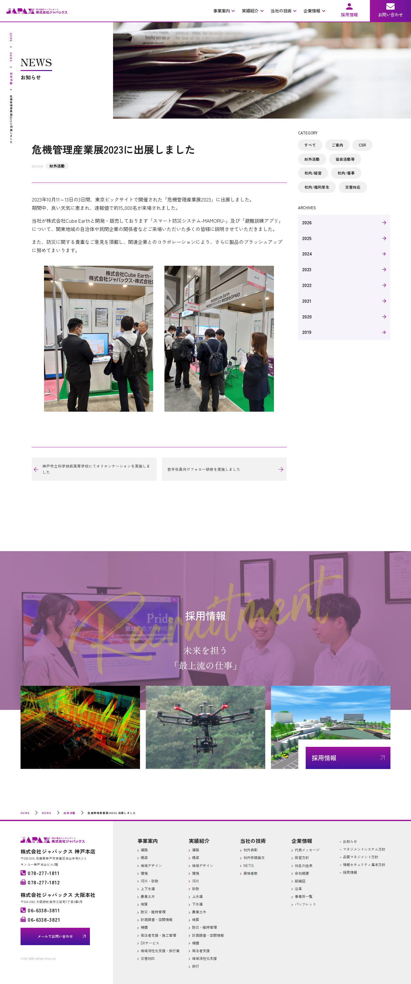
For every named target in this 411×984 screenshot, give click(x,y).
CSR (362, 145)
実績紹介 (199, 841)
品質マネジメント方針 (360, 856)
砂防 (195, 888)
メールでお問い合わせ (55, 936)
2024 (307, 253)
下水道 (197, 904)
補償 (144, 927)
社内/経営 (313, 172)
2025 (306, 238)
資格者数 (250, 873)
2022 (306, 285)
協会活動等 (345, 159)
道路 (144, 849)
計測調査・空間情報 (156, 919)
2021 (306, 301)
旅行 (195, 966)
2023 (306, 269)
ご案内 (337, 145)
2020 (307, 316)
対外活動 (57, 165)
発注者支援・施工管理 (158, 935)
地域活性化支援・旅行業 (160, 950)
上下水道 (148, 888)
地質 (144, 904)
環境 (144, 873)
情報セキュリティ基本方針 (364, 864)
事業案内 (147, 841)
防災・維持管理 (153, 911)
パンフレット (305, 904)
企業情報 (302, 841)
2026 (307, 222)
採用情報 (350, 872)
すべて (310, 145)
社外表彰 (250, 849)
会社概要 (302, 873)
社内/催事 (346, 172)
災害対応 (353, 187)
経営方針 (302, 857)
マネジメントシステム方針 (364, 849)
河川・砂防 (149, 880)
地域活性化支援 (204, 958)
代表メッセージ (307, 849)
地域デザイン (151, 865)
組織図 (300, 880)
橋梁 (144, 857)
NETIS (248, 865)
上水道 (197, 896)
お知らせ (350, 841)
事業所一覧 (303, 896)
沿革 (298, 888)
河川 (195, 880)
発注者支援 (201, 950)
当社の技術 (253, 841)
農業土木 (148, 896)
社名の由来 (303, 865)
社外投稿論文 (254, 857)
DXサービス (150, 942)
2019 (306, 332)
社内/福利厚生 (316, 187)
